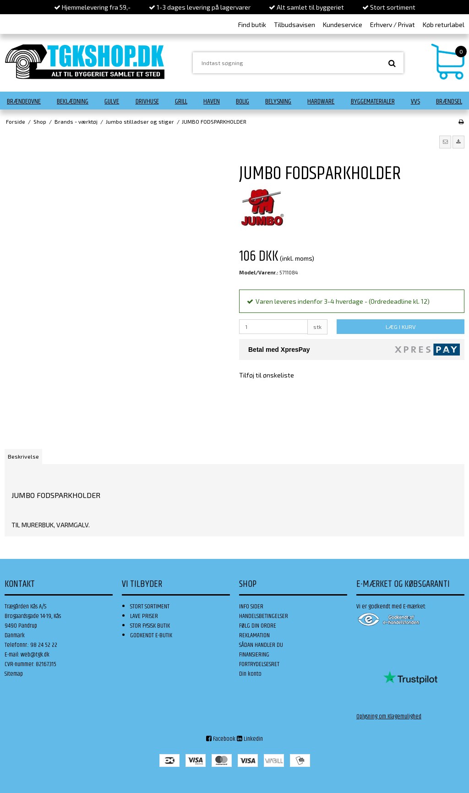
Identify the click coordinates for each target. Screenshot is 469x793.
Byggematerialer (373, 101)
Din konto (250, 674)
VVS (415, 101)
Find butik (252, 24)
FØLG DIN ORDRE (257, 626)
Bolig (242, 101)
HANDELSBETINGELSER (263, 616)
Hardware (320, 101)
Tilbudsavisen (294, 24)
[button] (445, 142)
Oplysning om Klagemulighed (388, 716)
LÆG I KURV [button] (400, 326)
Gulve (111, 101)
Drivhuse (147, 101)
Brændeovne (24, 101)
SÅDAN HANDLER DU (261, 645)
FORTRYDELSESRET (259, 664)
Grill (181, 101)
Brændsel (449, 101)
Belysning (278, 101)
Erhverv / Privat (392, 24)
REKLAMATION (254, 635)
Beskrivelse (23, 456)
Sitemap (14, 674)
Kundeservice (342, 24)
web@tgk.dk (35, 655)
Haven (211, 101)
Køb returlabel (443, 24)
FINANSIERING (254, 655)
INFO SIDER (251, 607)
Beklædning (72, 101)
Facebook (220, 739)
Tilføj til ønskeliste (266, 375)
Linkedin (250, 739)
